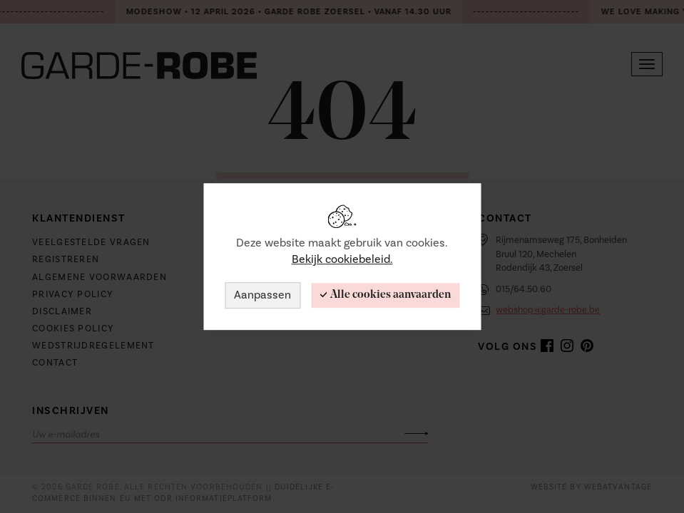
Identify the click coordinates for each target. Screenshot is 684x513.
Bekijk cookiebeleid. (342, 259)
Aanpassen (262, 295)
